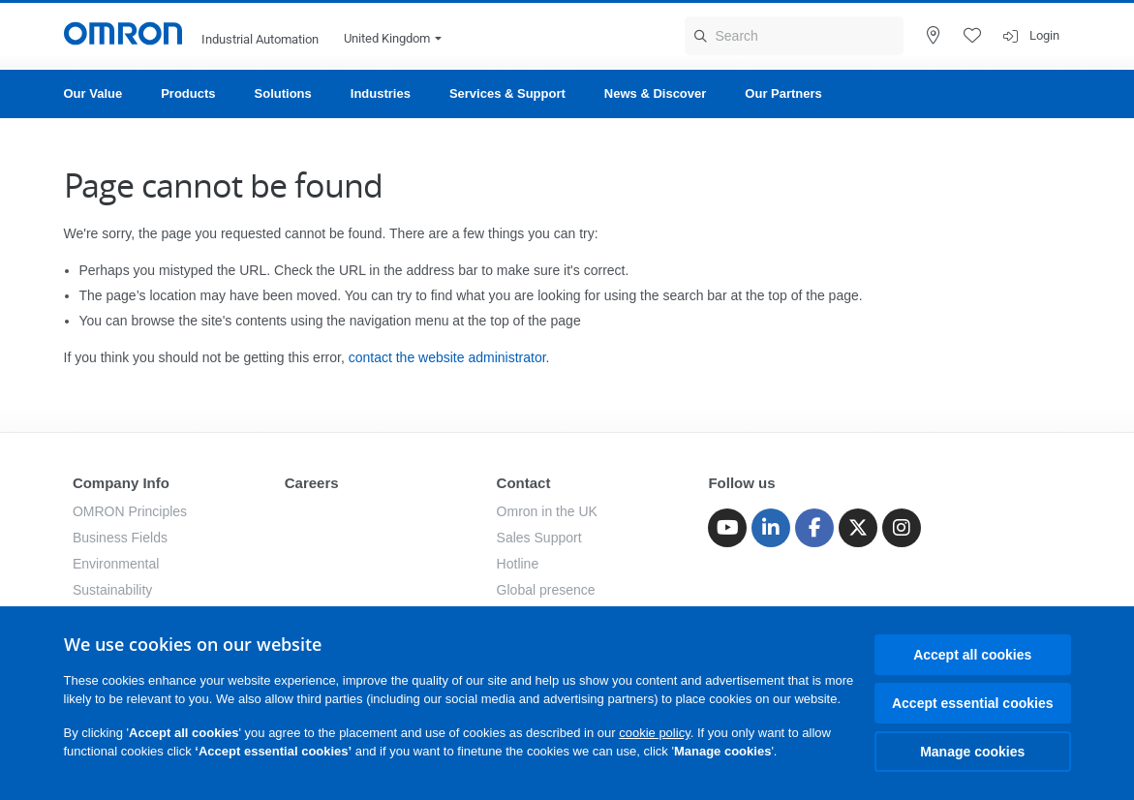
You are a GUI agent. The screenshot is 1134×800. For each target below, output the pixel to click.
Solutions (283, 93)
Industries (381, 93)
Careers (312, 483)
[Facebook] (814, 527)
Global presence (546, 590)
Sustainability (113, 590)
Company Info (121, 483)
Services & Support (507, 93)
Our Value (93, 93)
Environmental (116, 563)
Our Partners (783, 93)
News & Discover (655, 93)
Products (188, 93)
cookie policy (654, 732)
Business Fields (120, 537)
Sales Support (539, 537)
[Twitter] (858, 527)
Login (1044, 35)
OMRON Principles (130, 511)
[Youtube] (727, 527)
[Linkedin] (770, 527)
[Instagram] (901, 527)
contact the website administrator (447, 357)
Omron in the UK (547, 511)
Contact (524, 483)
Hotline (518, 563)
